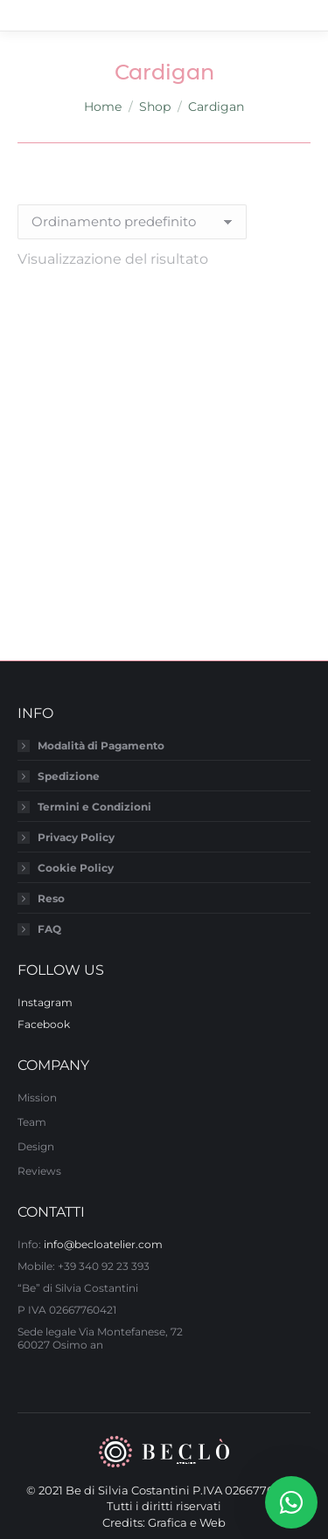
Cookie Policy (76, 867)
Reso (51, 898)
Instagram (45, 1002)
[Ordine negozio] (132, 221)
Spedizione (69, 776)
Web (212, 1522)
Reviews (39, 1170)
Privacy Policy (76, 837)
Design (35, 1146)
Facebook (43, 1024)
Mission (37, 1097)
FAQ (49, 928)
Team (31, 1121)
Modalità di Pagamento (101, 745)
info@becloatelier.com (103, 1244)
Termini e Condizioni (94, 806)
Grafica (167, 1522)
